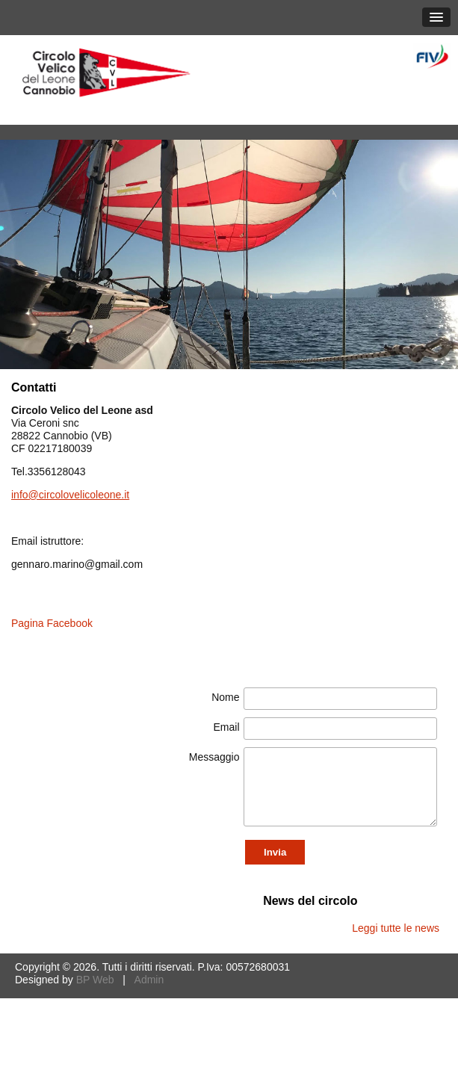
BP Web (95, 980)
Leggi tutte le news (395, 928)
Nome (225, 697)
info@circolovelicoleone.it (70, 495)
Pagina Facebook (52, 623)
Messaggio (214, 757)
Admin (149, 980)
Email (226, 727)
